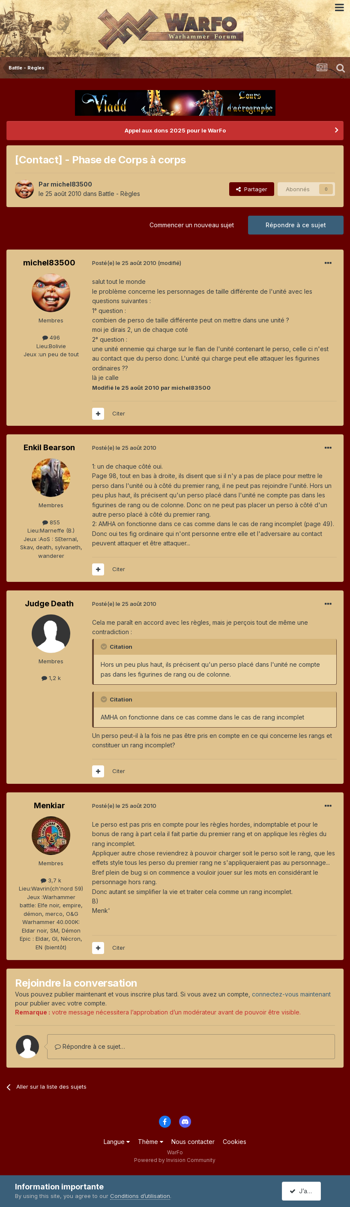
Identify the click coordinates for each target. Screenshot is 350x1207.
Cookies (234, 1141)
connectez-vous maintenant (291, 994)
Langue (117, 1141)
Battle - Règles (119, 193)
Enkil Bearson (49, 447)
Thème (150, 1141)
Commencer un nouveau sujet (192, 225)
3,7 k (51, 880)
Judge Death (49, 603)
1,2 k (51, 677)
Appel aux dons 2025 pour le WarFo (175, 130)
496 (51, 337)
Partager (251, 189)
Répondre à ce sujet (296, 225)
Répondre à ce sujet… (90, 1046)
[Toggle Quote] (104, 646)
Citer (118, 413)
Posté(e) (124, 262)
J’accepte (307, 1191)
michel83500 (71, 184)
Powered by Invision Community (174, 1160)
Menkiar (49, 805)
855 (51, 522)
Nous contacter (193, 1141)
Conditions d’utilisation (140, 1195)
